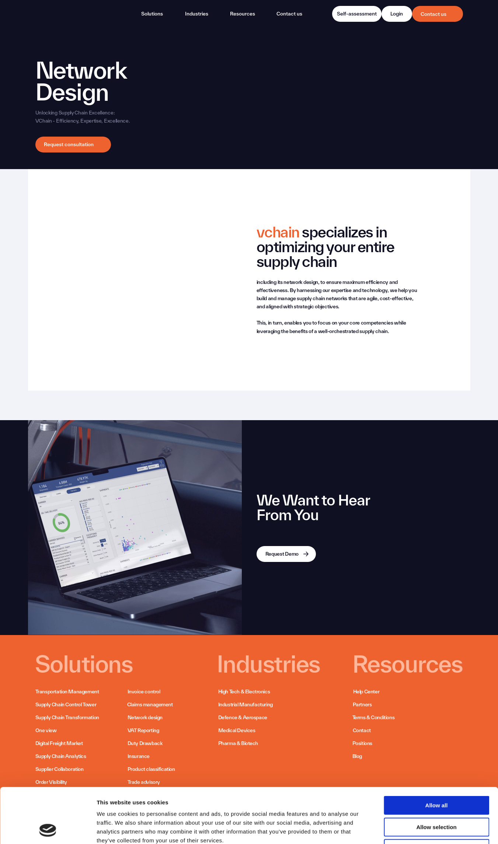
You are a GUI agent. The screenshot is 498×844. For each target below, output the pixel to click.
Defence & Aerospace (242, 717)
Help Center (366, 691)
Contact (362, 730)
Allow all (436, 754)
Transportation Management (67, 691)
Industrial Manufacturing (245, 704)
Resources (242, 14)
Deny (436, 797)
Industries (196, 14)
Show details (387, 829)
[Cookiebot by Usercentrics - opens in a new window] (47, 829)
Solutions (152, 14)
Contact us (433, 14)
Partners (362, 704)
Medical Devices (236, 730)
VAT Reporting (143, 730)
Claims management (150, 704)
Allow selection (436, 775)
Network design (145, 717)
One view (46, 730)
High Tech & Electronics (244, 691)
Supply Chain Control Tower (66, 704)
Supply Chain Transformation (67, 717)
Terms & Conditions (373, 717)
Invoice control (144, 691)
